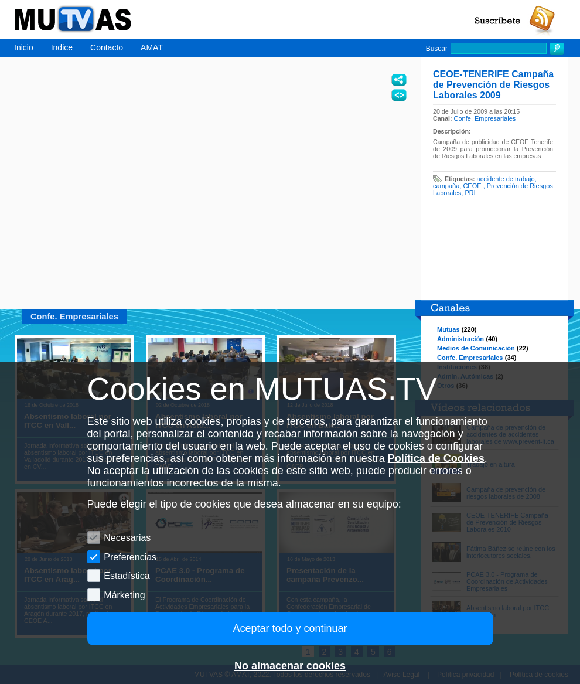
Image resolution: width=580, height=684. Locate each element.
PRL (471, 192)
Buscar (437, 49)
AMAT (152, 47)
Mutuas (448, 329)
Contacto (106, 47)
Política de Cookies (436, 458)
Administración (460, 338)
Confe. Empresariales (485, 118)
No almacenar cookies (290, 666)
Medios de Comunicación (476, 348)
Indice (62, 47)
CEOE (473, 185)
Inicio (23, 47)
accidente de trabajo (506, 178)
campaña (446, 185)
